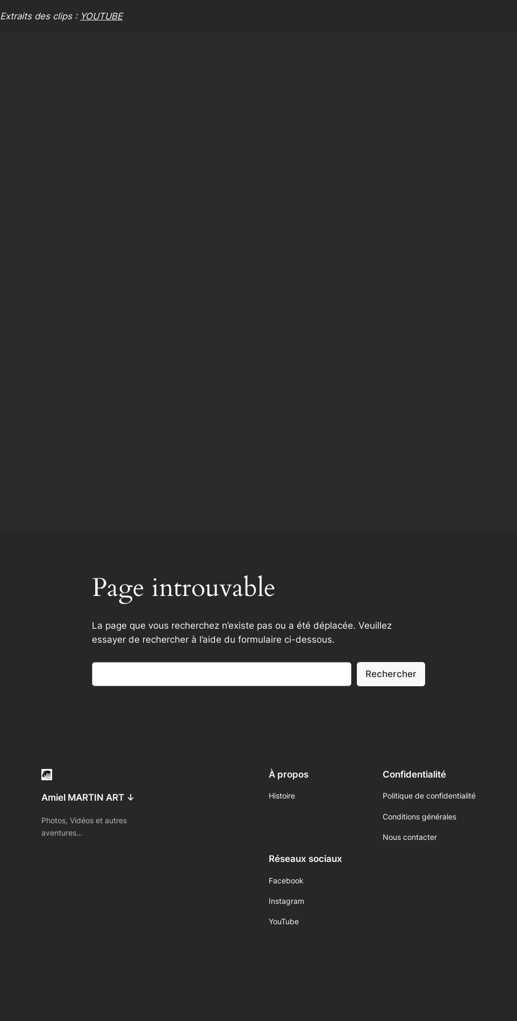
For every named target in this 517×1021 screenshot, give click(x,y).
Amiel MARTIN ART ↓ (88, 797)
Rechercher (391, 673)
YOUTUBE (101, 16)
